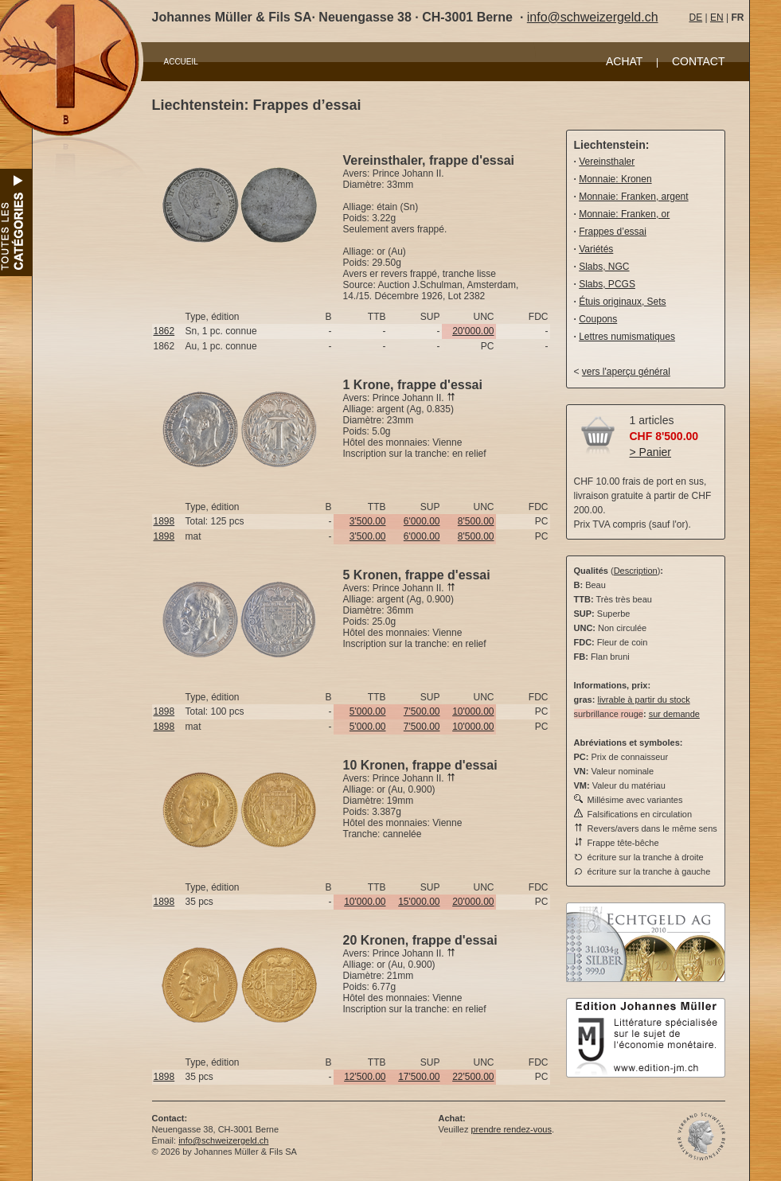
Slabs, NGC (604, 266)
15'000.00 (418, 901)
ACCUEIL (181, 61)
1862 (164, 331)
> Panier (651, 452)
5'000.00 (367, 711)
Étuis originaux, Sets (622, 301)
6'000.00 (422, 521)
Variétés (596, 249)
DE (696, 17)
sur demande (674, 714)
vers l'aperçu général (626, 371)
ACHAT (624, 61)
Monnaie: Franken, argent (633, 196)
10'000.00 (473, 711)
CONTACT (698, 61)
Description (636, 570)
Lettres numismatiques (627, 336)
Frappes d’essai (612, 231)
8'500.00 (476, 521)
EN (717, 17)
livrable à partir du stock (643, 699)
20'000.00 (473, 331)
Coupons (598, 319)
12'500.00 (364, 1076)
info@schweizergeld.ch (592, 17)
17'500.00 (418, 1076)
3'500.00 (367, 521)
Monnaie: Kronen (615, 179)
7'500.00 (422, 711)
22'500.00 (473, 1076)
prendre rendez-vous (511, 1129)
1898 (164, 521)
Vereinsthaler (607, 161)
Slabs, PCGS (607, 284)
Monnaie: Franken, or (624, 214)
